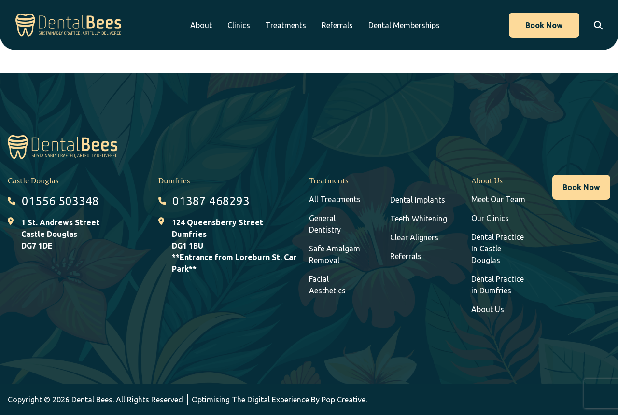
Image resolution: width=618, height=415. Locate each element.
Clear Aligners (414, 237)
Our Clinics (490, 218)
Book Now (544, 25)
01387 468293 (211, 201)
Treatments (286, 25)
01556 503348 (60, 201)
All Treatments (335, 199)
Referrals (337, 25)
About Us (487, 309)
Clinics (238, 25)
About (201, 25)
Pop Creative (343, 399)
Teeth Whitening (418, 218)
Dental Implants (417, 199)
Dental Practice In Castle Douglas (497, 248)
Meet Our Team (498, 199)
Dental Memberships (404, 25)
